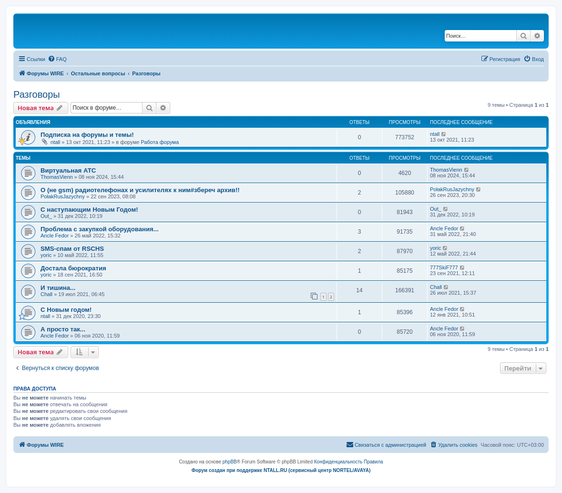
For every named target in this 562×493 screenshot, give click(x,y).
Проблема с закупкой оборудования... (100, 229)
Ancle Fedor (55, 235)
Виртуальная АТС (68, 170)
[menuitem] (57, 59)
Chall (46, 294)
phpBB (230, 461)
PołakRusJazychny (63, 196)
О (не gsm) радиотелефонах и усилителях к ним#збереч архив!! (140, 190)
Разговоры (36, 94)
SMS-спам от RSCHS (72, 248)
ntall (55, 142)
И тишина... (58, 287)
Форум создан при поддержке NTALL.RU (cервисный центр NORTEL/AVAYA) (281, 470)
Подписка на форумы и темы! (87, 134)
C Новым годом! (66, 309)
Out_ (46, 216)
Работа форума (160, 142)
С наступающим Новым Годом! (89, 209)
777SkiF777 (444, 267)
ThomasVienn (57, 177)
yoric (46, 255)
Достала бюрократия (73, 268)
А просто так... (63, 329)
